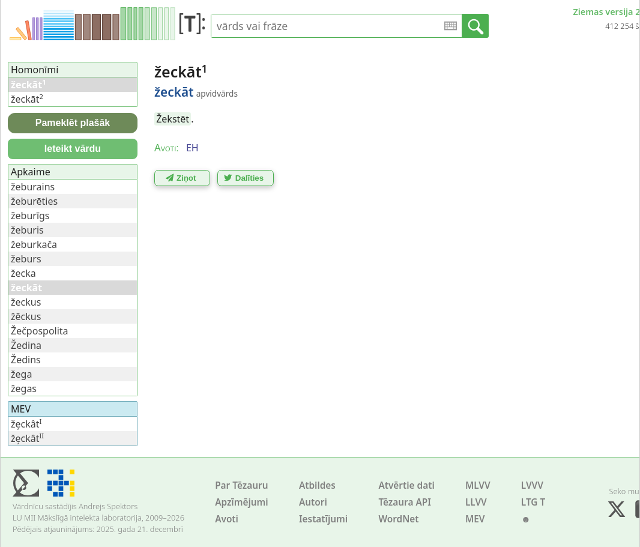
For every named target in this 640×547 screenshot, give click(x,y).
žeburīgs (30, 215)
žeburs (26, 258)
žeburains (33, 186)
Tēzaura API (404, 502)
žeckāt (27, 99)
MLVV (478, 485)
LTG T (533, 502)
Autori (313, 502)
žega (21, 374)
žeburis (27, 230)
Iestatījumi (323, 519)
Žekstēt (172, 118)
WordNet (398, 519)
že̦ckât (26, 424)
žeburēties (34, 201)
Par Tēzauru (241, 485)
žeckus (26, 302)
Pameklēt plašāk (72, 123)
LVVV (532, 485)
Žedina (26, 345)
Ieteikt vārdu (72, 149)
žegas (24, 388)
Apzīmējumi (241, 502)
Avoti (226, 519)
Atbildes (317, 485)
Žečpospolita (39, 330)
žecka (23, 273)
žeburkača (34, 244)
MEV (475, 519)
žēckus (26, 316)
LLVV (476, 502)
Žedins (26, 359)
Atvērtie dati (406, 485)
